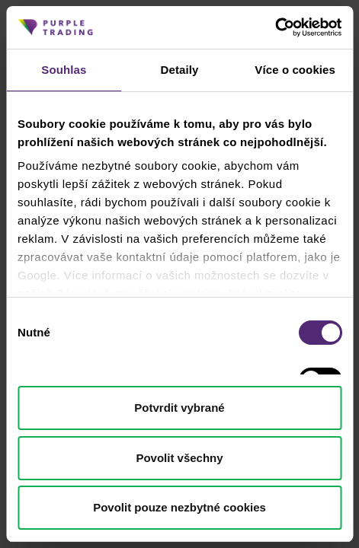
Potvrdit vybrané (179, 407)
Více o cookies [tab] (295, 69)
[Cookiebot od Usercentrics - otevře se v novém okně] (274, 27)
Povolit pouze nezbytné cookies (179, 507)
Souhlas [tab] (63, 69)
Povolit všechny (179, 457)
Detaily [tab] (180, 69)
